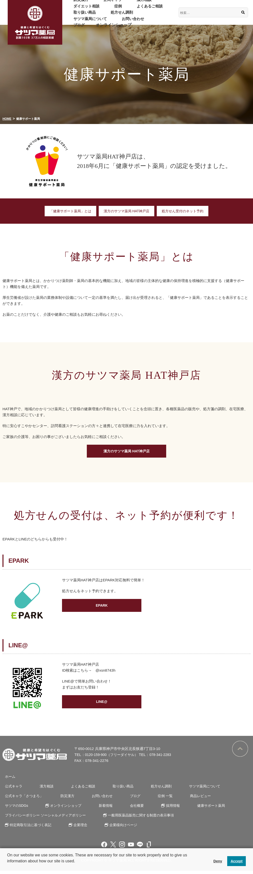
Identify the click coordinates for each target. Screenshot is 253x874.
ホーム (8, 780)
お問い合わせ (82, 22)
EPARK (101, 610)
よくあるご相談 (134, 9)
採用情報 (120, 809)
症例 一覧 (149, 799)
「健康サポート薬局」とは (67, 211)
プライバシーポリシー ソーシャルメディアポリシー (45, 818)
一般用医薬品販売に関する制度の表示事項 (141, 818)
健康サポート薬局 (155, 809)
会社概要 (88, 809)
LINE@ (102, 706)
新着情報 (60, 809)
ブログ (107, 22)
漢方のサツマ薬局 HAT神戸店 (126, 211)
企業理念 (76, 828)
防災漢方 (78, 3)
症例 (109, 9)
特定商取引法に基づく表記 (29, 828)
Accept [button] (237, 861)
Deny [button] (217, 861)
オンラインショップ (138, 22)
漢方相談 (128, 3)
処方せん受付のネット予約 (185, 211)
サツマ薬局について (150, 15)
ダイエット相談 (83, 9)
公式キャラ (103, 3)
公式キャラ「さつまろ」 (22, 799)
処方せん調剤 (113, 15)
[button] (8, 867)
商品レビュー (181, 799)
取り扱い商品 (82, 15)
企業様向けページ (116, 828)
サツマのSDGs (216, 799)
